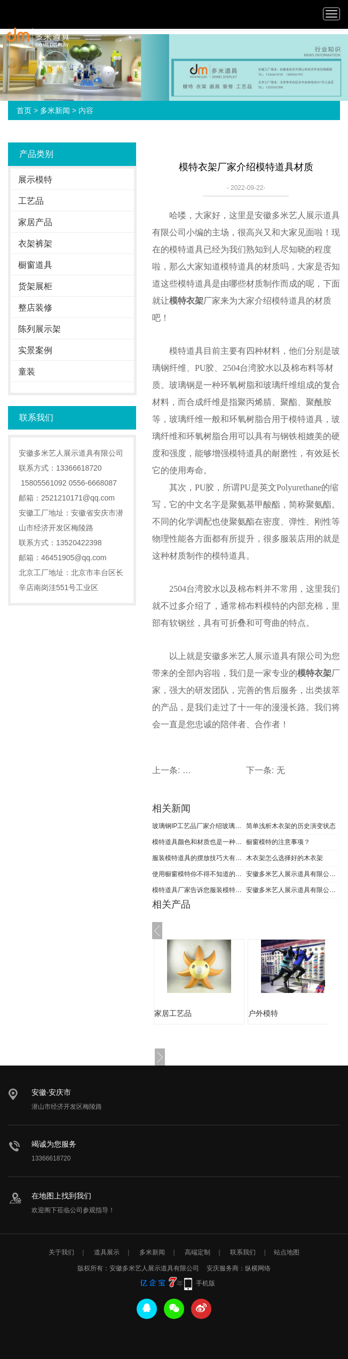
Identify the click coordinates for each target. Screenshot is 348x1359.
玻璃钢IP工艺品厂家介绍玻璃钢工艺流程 (197, 826)
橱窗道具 (35, 264)
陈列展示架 (39, 328)
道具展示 (107, 1252)
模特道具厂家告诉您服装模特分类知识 (197, 890)
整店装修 (35, 307)
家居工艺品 (173, 1013)
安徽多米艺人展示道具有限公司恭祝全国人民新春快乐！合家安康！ (291, 890)
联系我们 (243, 1252)
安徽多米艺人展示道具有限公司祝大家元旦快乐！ (291, 874)
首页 (24, 110)
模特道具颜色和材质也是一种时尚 (197, 842)
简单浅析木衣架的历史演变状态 (291, 826)
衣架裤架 (35, 243)
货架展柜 (35, 286)
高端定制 (197, 1252)
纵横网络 (258, 1268)
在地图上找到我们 (61, 1195)
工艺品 (31, 200)
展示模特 (35, 179)
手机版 (205, 1283)
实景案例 (35, 350)
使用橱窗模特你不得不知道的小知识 (197, 874)
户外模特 (263, 1013)
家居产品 (35, 222)
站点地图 (286, 1252)
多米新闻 (55, 110)
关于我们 (61, 1252)
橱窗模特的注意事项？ (278, 842)
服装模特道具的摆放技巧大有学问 (197, 858)
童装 (26, 371)
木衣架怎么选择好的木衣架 (284, 858)
